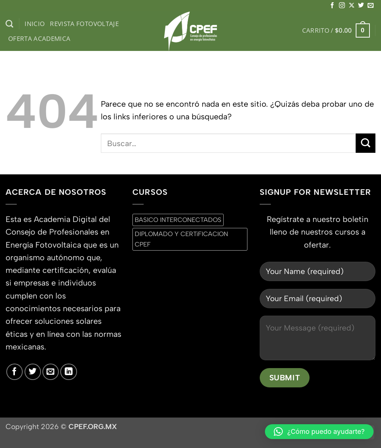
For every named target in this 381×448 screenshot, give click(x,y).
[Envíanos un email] (371, 5)
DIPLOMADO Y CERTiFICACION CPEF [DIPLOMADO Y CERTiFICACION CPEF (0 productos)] (181, 239)
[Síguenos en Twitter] (361, 5)
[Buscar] (9, 24)
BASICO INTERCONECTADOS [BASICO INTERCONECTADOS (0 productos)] (178, 219)
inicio (35, 23)
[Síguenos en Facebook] (332, 5)
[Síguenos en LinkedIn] (68, 372)
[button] (336, 30)
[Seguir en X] (352, 5)
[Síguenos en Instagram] (342, 5)
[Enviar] (365, 143)
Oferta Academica (39, 38)
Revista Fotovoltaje (84, 23)
